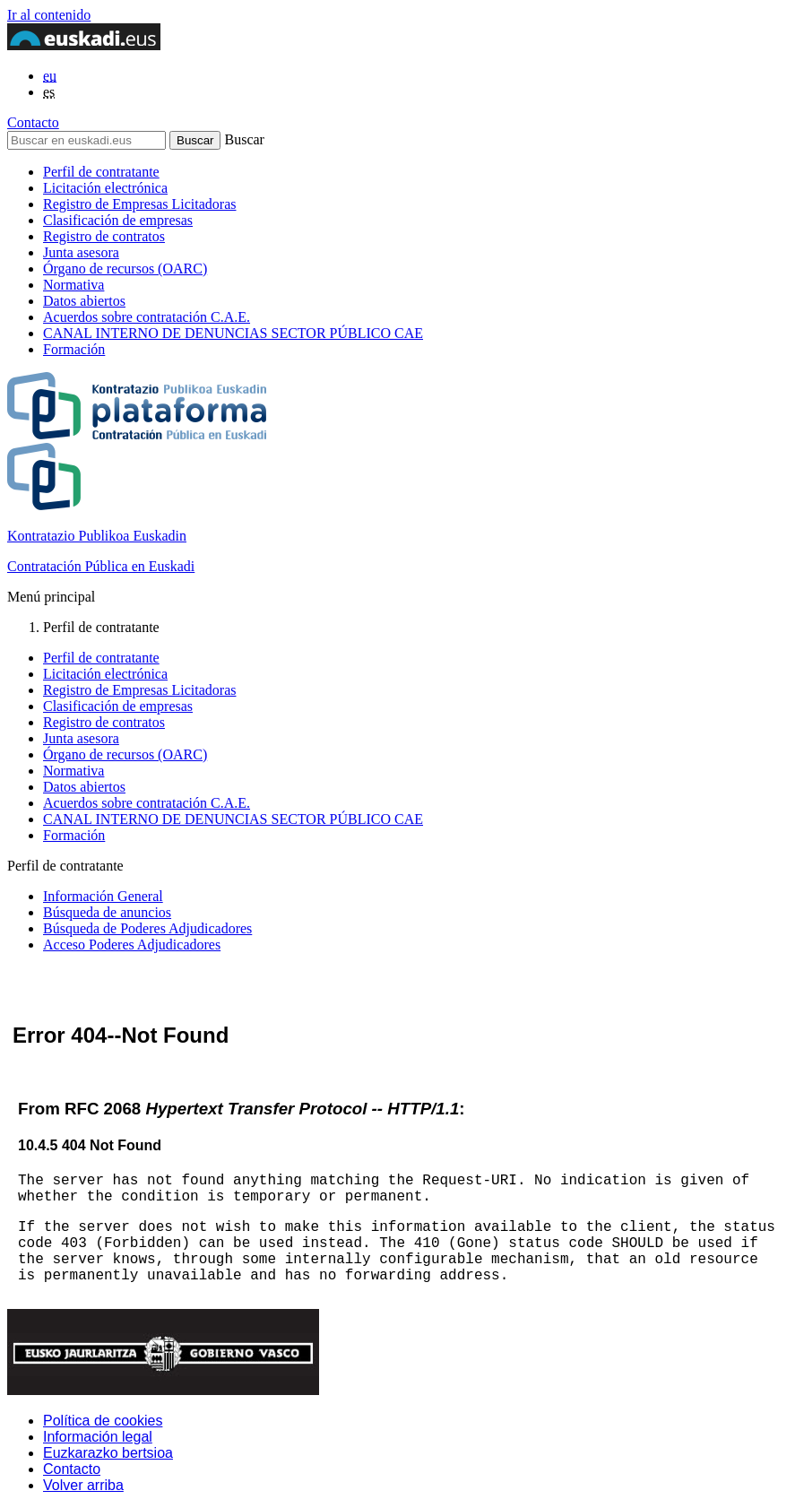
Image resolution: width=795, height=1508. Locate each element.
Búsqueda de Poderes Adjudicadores (147, 928)
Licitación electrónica (105, 187)
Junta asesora (81, 252)
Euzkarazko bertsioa (108, 1452)
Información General (103, 896)
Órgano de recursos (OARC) (125, 268)
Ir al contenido (49, 14)
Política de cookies (102, 1420)
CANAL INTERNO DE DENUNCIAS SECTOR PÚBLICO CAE (233, 333)
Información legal (97, 1436)
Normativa (73, 284)
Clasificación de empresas (118, 220)
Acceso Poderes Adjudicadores (131, 944)
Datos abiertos (84, 300)
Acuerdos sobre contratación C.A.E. (146, 317)
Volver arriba (83, 1485)
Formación (74, 349)
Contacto (33, 122)
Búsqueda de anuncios (107, 912)
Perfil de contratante (101, 171)
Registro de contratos (104, 236)
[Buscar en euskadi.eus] (86, 140)
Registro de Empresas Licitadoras (140, 204)
